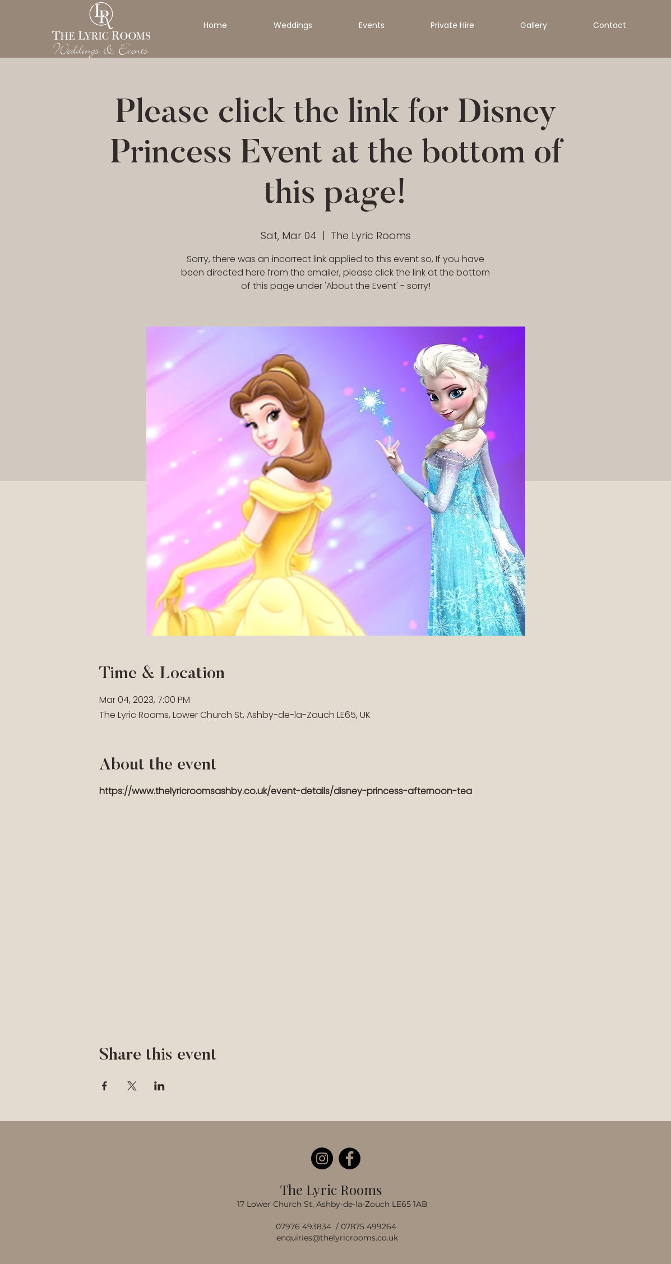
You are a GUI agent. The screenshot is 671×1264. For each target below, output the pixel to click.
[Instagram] (322, 1158)
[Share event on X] (132, 1085)
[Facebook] (349, 1158)
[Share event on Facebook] (104, 1085)
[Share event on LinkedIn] (159, 1085)
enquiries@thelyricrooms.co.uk (337, 1238)
